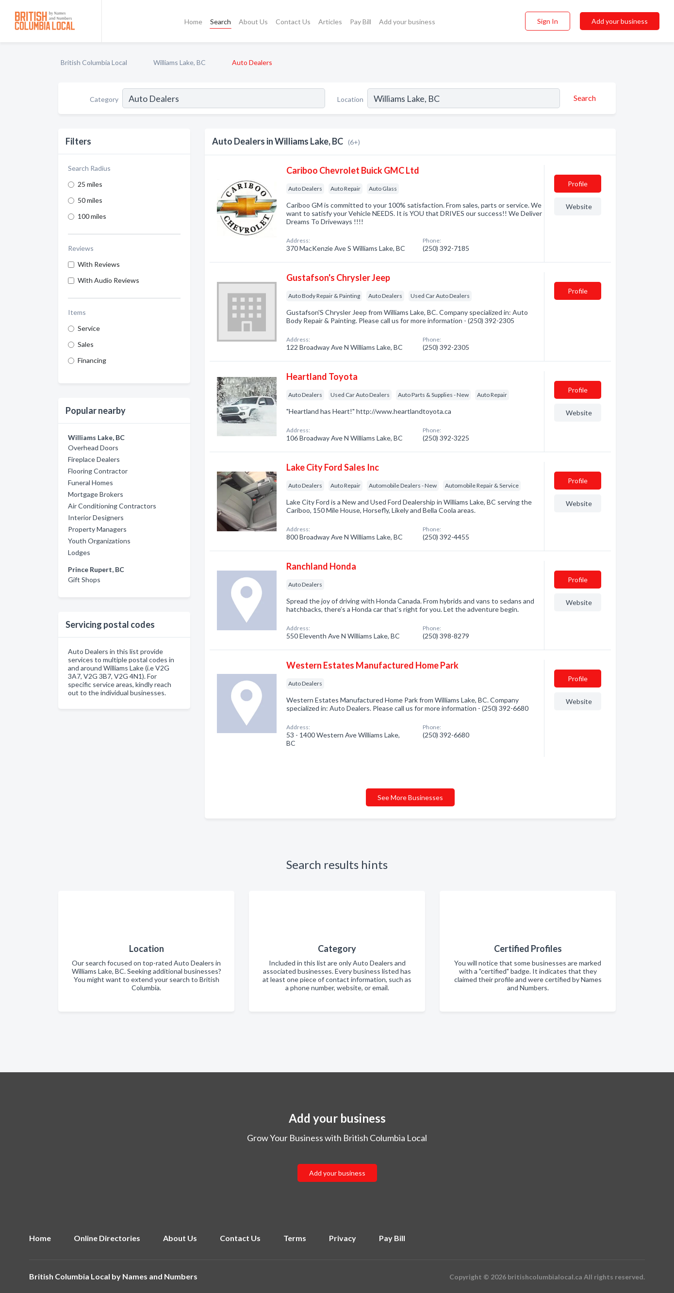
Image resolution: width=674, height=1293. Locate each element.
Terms (294, 1238)
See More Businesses (410, 797)
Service (89, 328)
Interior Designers (96, 517)
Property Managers (97, 529)
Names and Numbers (159, 1276)
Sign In (547, 21)
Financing (92, 360)
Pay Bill (360, 21)
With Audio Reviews (108, 280)
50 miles (90, 200)
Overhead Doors (93, 447)
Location (350, 99)
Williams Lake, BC (179, 62)
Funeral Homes (90, 482)
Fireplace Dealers (94, 459)
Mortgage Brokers (95, 494)
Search (220, 21)
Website (579, 206)
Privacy (342, 1238)
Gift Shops (84, 579)
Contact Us (293, 21)
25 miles (90, 184)
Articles (330, 21)
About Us (253, 21)
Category (104, 99)
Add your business (407, 21)
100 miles (92, 216)
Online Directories (107, 1238)
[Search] (583, 98)
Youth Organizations (99, 541)
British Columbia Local (94, 62)
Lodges (79, 552)
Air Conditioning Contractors (112, 506)
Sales (86, 344)
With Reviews (99, 264)
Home (193, 21)
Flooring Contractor (98, 471)
